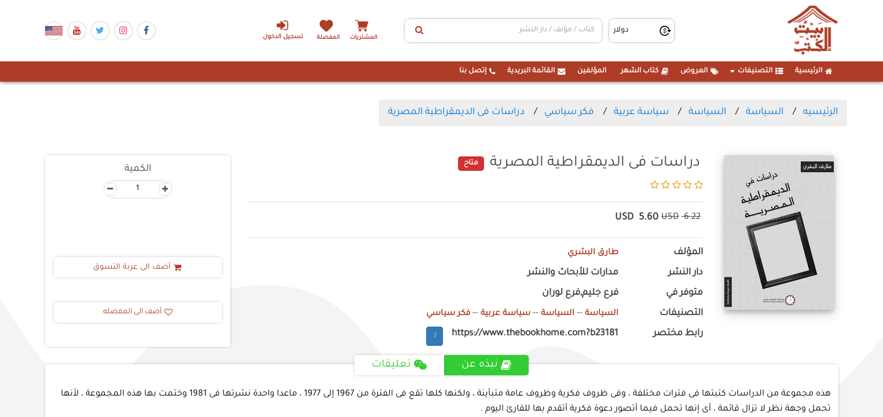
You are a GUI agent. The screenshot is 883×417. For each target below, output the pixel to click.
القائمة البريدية (536, 71)
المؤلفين (591, 71)
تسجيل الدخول (278, 30)
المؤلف (688, 253)
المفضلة (331, 37)
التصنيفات (756, 71)
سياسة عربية (641, 112)
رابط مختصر (678, 334)
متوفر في (684, 293)
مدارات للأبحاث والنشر (572, 273)
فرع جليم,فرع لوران (580, 293)
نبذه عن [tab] (487, 365)
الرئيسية (814, 71)
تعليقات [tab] (399, 365)
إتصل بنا (477, 71)
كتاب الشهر (645, 71)
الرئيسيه (820, 112)
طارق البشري (590, 253)
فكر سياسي (569, 112)
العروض (699, 71)
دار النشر (685, 273)
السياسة (764, 112)
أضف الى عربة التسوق (137, 267)
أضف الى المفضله (138, 312)
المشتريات (371, 37)
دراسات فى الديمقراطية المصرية (456, 112)
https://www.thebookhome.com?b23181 (535, 334)
